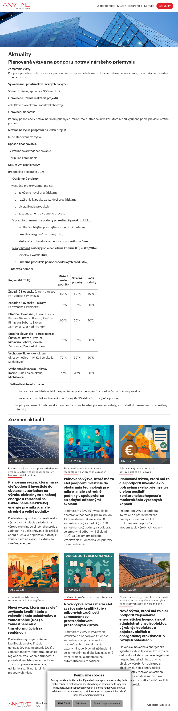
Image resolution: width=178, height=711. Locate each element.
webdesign (153, 705)
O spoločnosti (43, 703)
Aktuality (164, 6)
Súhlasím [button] (80, 696)
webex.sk (165, 705)
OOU (38, 706)
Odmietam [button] (97, 696)
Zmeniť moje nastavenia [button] (88, 703)
